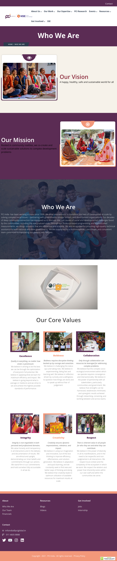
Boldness (58, 355)
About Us (36, 11)
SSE (49, 21)
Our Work (49, 11)
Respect (91, 437)
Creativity (58, 437)
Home (10, 44)
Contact (109, 3)
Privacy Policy (79, 556)
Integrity (25, 437)
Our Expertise (64, 11)
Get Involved (38, 21)
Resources (105, 11)
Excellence (25, 356)
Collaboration (91, 355)
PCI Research (80, 11)
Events (93, 11)
